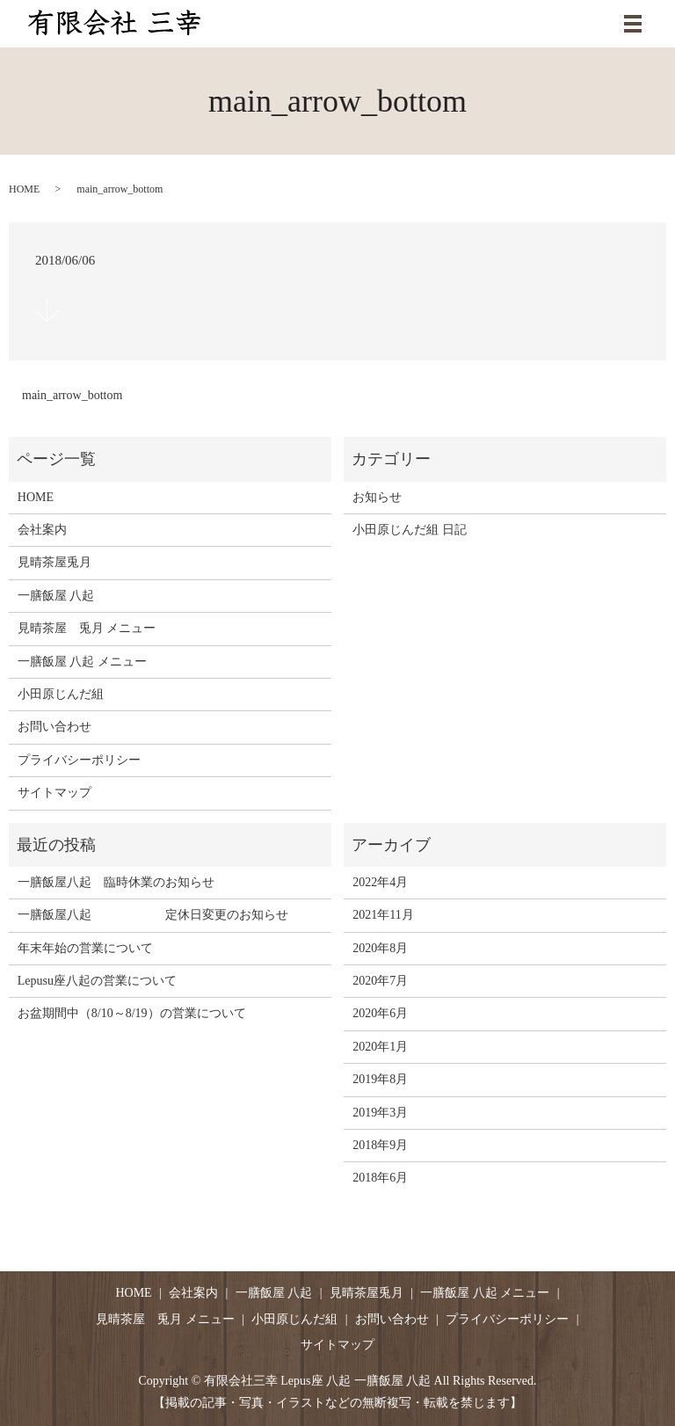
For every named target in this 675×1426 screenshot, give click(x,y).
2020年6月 (380, 1013)
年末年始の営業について (85, 948)
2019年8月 (380, 1079)
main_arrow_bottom (72, 395)
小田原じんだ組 (61, 694)
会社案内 (42, 529)
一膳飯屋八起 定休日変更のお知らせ (153, 914)
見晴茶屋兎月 (54, 562)
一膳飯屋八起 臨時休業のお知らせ (116, 882)
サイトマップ (54, 792)
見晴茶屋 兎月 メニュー (87, 628)
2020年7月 (380, 980)
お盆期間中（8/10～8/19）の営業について (132, 1013)
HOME (24, 189)
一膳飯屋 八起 (56, 595)
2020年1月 (380, 1046)
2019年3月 (380, 1112)
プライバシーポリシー (79, 760)
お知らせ (377, 497)
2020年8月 (380, 948)
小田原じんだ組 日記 (409, 529)
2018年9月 (380, 1145)
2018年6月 (380, 1177)
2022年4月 (380, 882)
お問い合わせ (54, 726)
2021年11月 (382, 914)
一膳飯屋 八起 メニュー (82, 661)
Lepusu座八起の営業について (97, 980)
